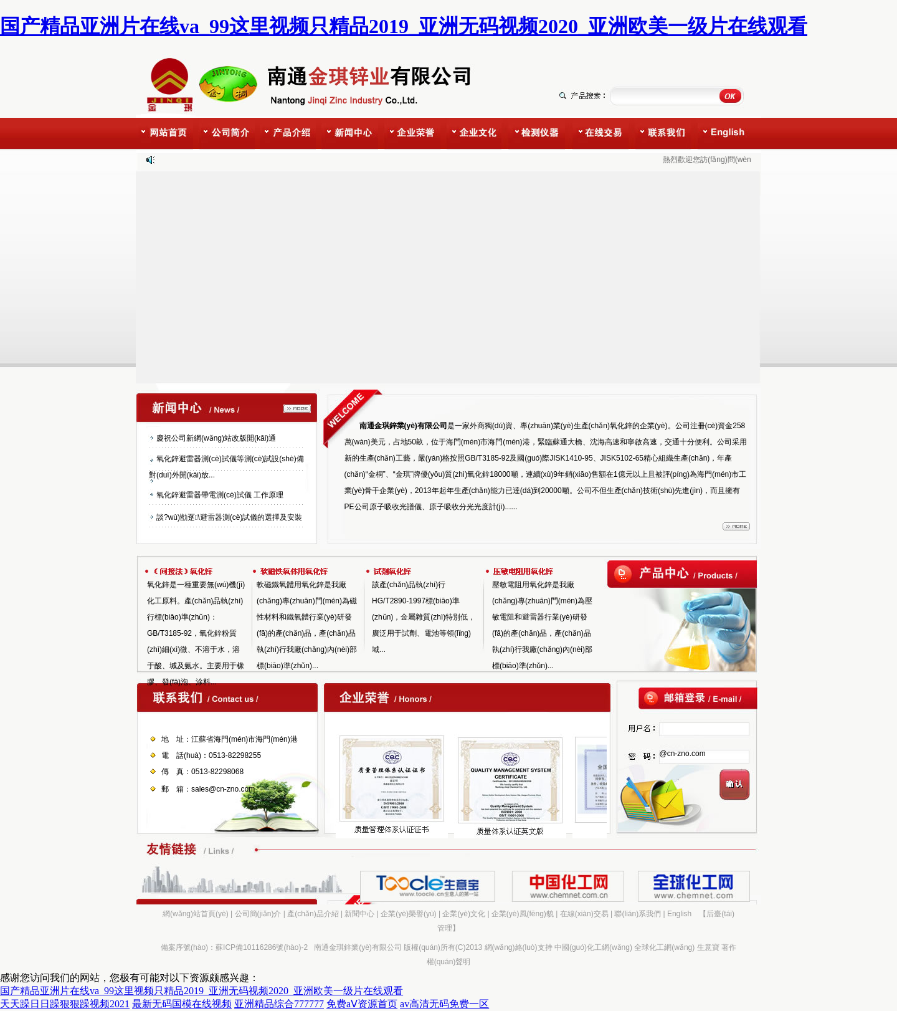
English (679, 913)
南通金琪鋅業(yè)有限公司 (358, 947)
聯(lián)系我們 (637, 913)
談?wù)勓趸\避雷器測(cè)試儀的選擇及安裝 (229, 517)
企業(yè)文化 (463, 913)
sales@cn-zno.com (223, 789)
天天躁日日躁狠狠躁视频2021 (65, 1004)
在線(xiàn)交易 (584, 913)
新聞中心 (359, 913)
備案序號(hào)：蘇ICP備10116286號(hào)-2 (234, 947)
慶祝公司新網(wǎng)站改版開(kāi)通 (216, 438)
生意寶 (708, 947)
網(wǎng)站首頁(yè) (196, 913)
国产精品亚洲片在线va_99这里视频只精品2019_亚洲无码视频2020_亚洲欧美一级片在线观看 (403, 26)
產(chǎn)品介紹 (312, 913)
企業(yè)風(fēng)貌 (522, 913)
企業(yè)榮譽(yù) (408, 913)
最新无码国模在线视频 (182, 1004)
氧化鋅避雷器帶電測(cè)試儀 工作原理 (219, 495)
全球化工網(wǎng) (664, 947)
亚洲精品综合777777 (279, 1004)
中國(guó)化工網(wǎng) (593, 947)
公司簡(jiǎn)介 (258, 913)
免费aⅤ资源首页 (361, 1004)
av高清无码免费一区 (444, 1004)
